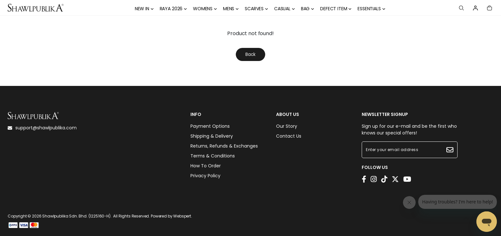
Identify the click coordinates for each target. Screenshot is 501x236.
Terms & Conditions (212, 156)
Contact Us (288, 136)
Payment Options (210, 126)
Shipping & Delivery (211, 136)
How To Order (205, 166)
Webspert (182, 216)
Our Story (286, 126)
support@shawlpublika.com (42, 128)
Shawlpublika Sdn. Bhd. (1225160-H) (76, 216)
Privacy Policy (205, 175)
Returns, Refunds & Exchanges (224, 146)
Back (250, 54)
